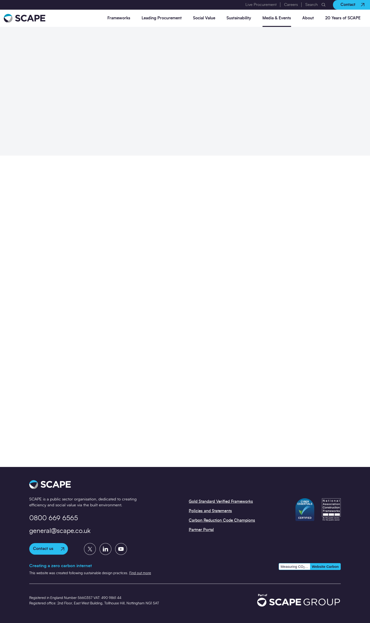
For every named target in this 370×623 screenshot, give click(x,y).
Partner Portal (201, 530)
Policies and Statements (210, 511)
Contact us (48, 549)
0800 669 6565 (53, 518)
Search (311, 5)
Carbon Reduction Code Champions (222, 520)
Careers (291, 5)
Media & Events (276, 18)
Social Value (204, 18)
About (308, 18)
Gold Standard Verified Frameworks (221, 501)
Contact (352, 5)
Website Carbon (325, 567)
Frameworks (118, 18)
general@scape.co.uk (60, 531)
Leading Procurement (162, 18)
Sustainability (239, 18)
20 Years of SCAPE (343, 18)
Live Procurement (261, 5)
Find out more (140, 573)
